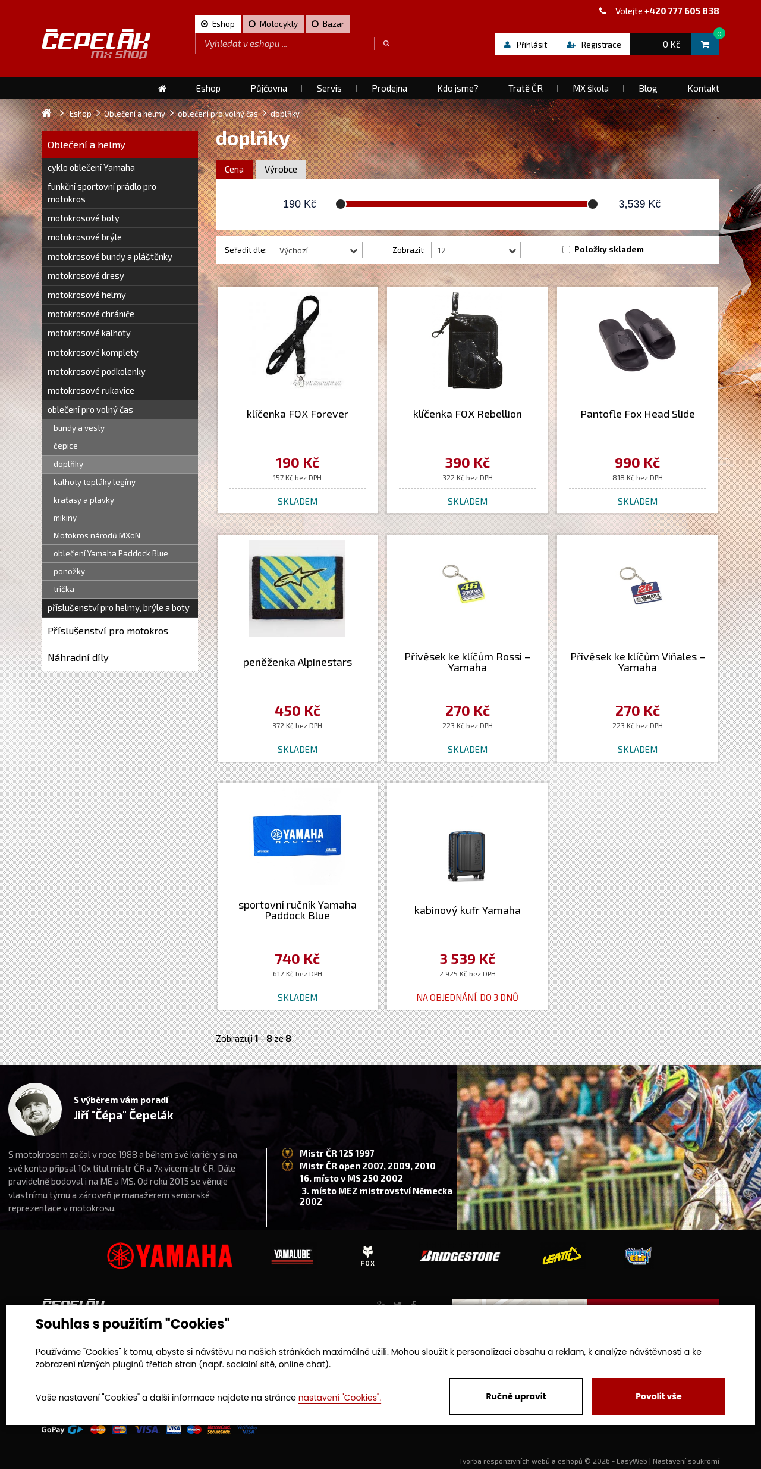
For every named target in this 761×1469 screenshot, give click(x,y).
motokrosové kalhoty (89, 332)
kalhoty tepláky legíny (95, 482)
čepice (66, 445)
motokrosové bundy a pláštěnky (110, 256)
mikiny (65, 517)
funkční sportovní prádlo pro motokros (102, 192)
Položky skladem (609, 249)
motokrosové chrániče (91, 313)
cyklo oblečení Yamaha (91, 167)
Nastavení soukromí (686, 1461)
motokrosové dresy (86, 275)
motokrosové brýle (85, 236)
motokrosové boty (84, 217)
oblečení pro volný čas (90, 409)
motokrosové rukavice (91, 390)
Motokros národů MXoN (97, 535)
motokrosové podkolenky (97, 371)
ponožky (69, 571)
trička (64, 589)
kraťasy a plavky (84, 500)
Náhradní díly (78, 657)
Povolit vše (658, 1396)
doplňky (68, 464)
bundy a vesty (79, 428)
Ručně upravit (516, 1396)
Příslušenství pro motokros (108, 630)
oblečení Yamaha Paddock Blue (111, 553)
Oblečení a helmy (86, 144)
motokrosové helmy (87, 294)
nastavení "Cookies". (339, 1398)
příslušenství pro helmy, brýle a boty (119, 607)
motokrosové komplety (93, 352)
